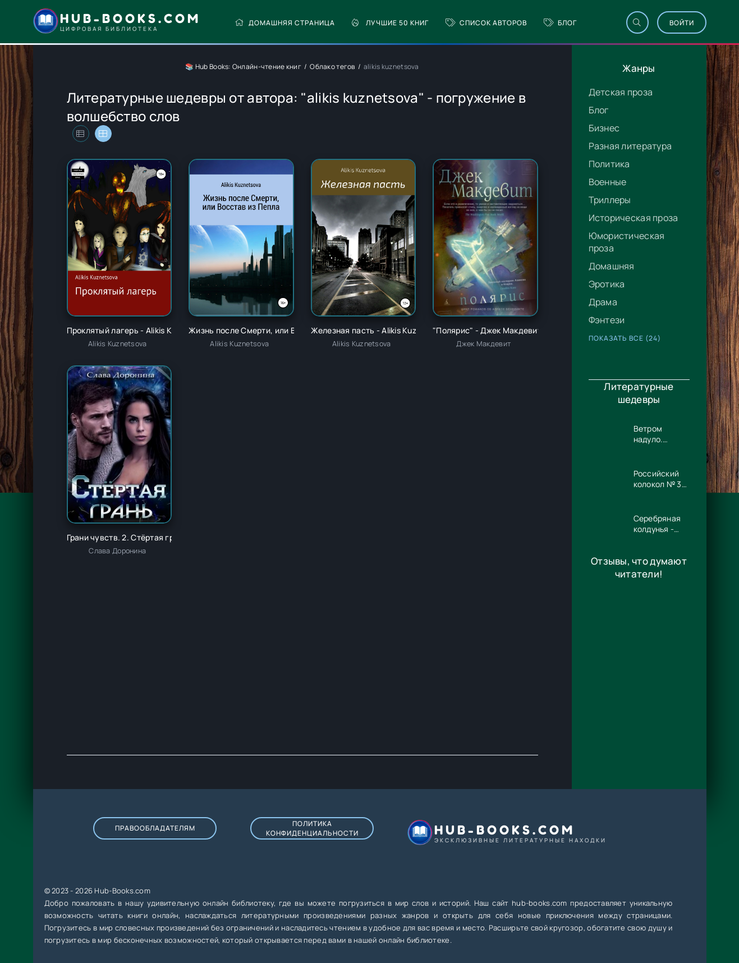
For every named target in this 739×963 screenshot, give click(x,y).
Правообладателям (155, 828)
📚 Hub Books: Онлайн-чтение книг (243, 66)
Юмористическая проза (627, 242)
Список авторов (486, 22)
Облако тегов (332, 66)
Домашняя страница (285, 22)
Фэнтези (607, 320)
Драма (603, 302)
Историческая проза (633, 218)
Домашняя (612, 266)
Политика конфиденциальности (312, 828)
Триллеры (610, 200)
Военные (608, 182)
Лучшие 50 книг (390, 22)
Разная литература (630, 146)
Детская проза (621, 92)
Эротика (607, 284)
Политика (609, 164)
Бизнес (604, 128)
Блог (560, 22)
